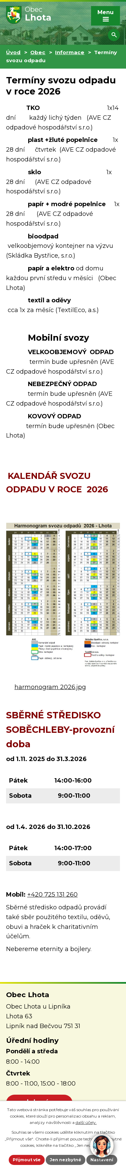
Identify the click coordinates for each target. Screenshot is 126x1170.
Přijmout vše (27, 1159)
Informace (69, 52)
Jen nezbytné (65, 1159)
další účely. (86, 1122)
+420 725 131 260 (52, 894)
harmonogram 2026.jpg (50, 687)
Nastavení (101, 1159)
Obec (37, 52)
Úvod (13, 52)
